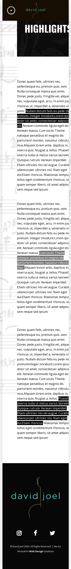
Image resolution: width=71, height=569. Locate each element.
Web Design (36, 551)
